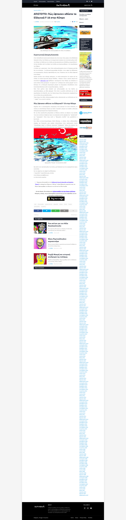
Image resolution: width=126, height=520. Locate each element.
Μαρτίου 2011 (82, 418)
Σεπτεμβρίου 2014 (83, 351)
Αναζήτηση (87, 5)
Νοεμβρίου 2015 (83, 329)
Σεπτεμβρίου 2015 (83, 332)
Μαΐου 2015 (82, 339)
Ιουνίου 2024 (82, 173)
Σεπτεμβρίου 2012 (83, 389)
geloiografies (37, 206)
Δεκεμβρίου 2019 (83, 253)
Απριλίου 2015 (82, 340)
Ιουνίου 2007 (82, 489)
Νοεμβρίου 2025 (83, 147)
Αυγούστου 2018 (83, 279)
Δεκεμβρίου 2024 (83, 163)
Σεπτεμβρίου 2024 (83, 168)
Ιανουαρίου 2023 (83, 196)
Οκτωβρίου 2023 (83, 184)
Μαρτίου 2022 (82, 211)
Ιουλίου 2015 (82, 335)
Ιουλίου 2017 (82, 299)
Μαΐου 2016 (82, 320)
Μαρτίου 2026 (82, 141)
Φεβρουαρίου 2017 (83, 307)
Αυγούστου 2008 (83, 466)
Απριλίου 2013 (82, 378)
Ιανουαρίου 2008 (83, 477)
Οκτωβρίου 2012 (83, 387)
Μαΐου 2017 (82, 302)
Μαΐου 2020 (82, 245)
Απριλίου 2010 (82, 435)
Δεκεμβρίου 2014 (83, 346)
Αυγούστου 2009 (83, 448)
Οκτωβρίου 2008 (83, 463)
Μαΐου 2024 (82, 174)
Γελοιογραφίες (42, 1)
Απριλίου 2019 (82, 266)
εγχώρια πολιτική (48, 204)
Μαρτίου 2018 (82, 286)
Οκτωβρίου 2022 (83, 201)
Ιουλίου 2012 (82, 392)
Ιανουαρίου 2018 (83, 290)
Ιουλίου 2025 (82, 152)
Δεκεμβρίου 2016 (83, 310)
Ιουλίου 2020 (82, 242)
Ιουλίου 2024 (82, 171)
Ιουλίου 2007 (82, 487)
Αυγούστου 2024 (83, 170)
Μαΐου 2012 (82, 395)
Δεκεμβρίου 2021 (83, 215)
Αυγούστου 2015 (83, 334)
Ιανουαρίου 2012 (83, 402)
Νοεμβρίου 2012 (83, 386)
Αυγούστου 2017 (83, 298)
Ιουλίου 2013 (82, 373)
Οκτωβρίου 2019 (83, 256)
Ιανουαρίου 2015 (83, 345)
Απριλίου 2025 (82, 157)
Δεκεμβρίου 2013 (83, 365)
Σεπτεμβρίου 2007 (83, 484)
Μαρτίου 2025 (82, 158)
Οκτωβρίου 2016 (83, 313)
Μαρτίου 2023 (82, 193)
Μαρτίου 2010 (82, 436)
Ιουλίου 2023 (82, 187)
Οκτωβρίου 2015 (83, 331)
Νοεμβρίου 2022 (83, 200)
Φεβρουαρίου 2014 (83, 362)
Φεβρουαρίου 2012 (83, 400)
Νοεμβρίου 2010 (83, 424)
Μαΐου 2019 (82, 264)
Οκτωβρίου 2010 (83, 425)
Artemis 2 (81, 22)
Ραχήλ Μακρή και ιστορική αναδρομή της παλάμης (59, 255)
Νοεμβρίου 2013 (83, 367)
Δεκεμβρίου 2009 (83, 441)
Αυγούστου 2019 (83, 260)
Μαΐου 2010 (82, 433)
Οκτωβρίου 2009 (83, 444)
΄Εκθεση (58, 1)
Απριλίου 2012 (82, 397)
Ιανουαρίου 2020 (83, 252)
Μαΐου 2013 (82, 376)
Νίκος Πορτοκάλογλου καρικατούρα (57, 240)
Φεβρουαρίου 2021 (83, 231)
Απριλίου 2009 (82, 454)
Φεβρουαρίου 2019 (83, 269)
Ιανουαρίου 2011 (83, 421)
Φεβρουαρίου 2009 (83, 457)
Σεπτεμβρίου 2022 (83, 203)
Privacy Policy (83, 517)
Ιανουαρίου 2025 (83, 162)
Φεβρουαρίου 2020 (83, 250)
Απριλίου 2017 (82, 304)
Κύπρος (61, 204)
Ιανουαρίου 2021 (83, 233)
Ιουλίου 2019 (82, 261)
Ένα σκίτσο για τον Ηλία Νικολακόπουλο (58, 224)
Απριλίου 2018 (82, 285)
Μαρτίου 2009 (82, 455)
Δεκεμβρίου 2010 (83, 422)
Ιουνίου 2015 (82, 337)
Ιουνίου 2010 (82, 432)
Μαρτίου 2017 (82, 305)
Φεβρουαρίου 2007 (83, 495)
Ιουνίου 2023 (82, 189)
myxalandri (43, 206)
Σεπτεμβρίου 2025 (83, 151)
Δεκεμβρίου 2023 (83, 181)
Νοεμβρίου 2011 (83, 405)
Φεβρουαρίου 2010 (83, 438)
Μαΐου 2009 (82, 452)
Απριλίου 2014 (82, 359)
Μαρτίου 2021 (82, 230)
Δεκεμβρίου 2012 (83, 384)
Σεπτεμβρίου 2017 (83, 296)
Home (72, 517)
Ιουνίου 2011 (82, 413)
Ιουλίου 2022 (82, 206)
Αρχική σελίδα (37, 10)
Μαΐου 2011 (82, 414)
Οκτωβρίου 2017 (83, 294)
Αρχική (35, 1)
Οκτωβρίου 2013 (83, 369)
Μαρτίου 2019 (82, 267)
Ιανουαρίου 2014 (83, 364)
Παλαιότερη (74, 215)
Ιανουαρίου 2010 (83, 440)
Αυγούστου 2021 (83, 222)
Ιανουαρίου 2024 (83, 179)
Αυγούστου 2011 (83, 410)
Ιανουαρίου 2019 (83, 271)
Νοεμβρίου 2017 (83, 293)
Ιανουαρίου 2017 (83, 309)
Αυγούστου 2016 (83, 316)
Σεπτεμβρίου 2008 (83, 465)
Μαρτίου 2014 (82, 361)
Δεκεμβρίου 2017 (83, 291)
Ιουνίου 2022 (82, 207)
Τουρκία (70, 204)
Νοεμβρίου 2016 (83, 312)
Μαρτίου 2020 (82, 249)
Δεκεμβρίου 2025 (83, 146)
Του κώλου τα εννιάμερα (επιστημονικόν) (85, 15)
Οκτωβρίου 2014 (83, 350)
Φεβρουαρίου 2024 (83, 177)
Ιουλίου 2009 (82, 449)
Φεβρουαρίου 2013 (83, 381)
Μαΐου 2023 (82, 190)
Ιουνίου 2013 (82, 375)
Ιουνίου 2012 (82, 394)
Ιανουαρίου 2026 (83, 144)
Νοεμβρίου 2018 (83, 274)
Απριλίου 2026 (82, 140)
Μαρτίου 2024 (82, 176)
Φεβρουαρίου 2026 (83, 143)
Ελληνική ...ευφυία (83, 19)
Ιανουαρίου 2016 (83, 326)
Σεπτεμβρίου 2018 (83, 277)
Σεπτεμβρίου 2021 (83, 220)
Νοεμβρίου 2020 (83, 236)
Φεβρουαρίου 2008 (83, 476)
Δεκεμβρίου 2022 (83, 198)
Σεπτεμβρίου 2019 (83, 258)
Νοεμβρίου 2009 (83, 443)
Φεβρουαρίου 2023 (83, 195)
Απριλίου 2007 (82, 492)
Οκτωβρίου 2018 (83, 275)
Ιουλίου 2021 (82, 223)
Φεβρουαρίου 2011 (83, 419)
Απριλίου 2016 (82, 321)
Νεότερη (37, 215)
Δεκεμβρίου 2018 (83, 272)
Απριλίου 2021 (82, 228)
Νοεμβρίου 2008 (83, 462)
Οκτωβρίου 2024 (83, 166)
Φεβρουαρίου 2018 (83, 288)
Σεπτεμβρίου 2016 (83, 315)
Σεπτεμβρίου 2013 (83, 370)
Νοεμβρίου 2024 (83, 165)
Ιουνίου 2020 (82, 244)
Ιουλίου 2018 (82, 280)
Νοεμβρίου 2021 (83, 217)
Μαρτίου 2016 (82, 323)
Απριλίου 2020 (82, 247)
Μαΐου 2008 (82, 471)
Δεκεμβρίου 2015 (83, 328)
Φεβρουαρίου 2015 (83, 343)
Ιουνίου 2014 (82, 356)
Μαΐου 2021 (82, 226)
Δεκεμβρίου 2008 (83, 460)
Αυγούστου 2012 (83, 391)
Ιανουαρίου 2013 (83, 383)
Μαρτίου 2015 (82, 342)
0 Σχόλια (58, 21)
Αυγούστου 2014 (83, 353)
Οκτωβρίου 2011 (83, 406)
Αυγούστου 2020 (83, 241)
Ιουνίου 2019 (82, 263)
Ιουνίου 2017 (82, 301)
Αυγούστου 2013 (83, 372)
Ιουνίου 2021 (82, 225)
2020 (43, 10)
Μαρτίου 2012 (82, 399)
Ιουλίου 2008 (82, 468)
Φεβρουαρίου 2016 (83, 324)
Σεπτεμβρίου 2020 (83, 239)
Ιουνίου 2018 (82, 282)
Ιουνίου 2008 (82, 470)
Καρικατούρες (50, 1)
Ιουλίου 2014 (82, 354)
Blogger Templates (43, 517)
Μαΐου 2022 (82, 209)
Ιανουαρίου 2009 (83, 459)
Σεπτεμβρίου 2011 (83, 408)
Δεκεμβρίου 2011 (83, 403)
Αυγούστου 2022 (83, 204)
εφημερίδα (56, 204)
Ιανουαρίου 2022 (83, 214)
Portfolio (90, 517)
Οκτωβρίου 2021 (83, 219)
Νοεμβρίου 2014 (83, 348)
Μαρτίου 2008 (82, 474)
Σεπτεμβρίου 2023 (83, 185)
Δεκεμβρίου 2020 (83, 234)
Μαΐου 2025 (82, 155)
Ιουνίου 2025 (82, 154)
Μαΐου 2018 (82, 283)
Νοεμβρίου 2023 (83, 182)
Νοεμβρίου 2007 (83, 481)
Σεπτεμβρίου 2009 (83, 446)
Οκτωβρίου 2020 (83, 237)
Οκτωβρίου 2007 (83, 482)
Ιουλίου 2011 (82, 411)
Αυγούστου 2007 (83, 485)
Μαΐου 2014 (82, 357)
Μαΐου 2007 (82, 490)
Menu (36, 5)
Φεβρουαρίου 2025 (83, 160)
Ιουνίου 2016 (82, 318)
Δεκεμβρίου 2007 (83, 479)
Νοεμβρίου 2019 (83, 255)
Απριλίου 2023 (82, 192)
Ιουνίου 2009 (82, 451)
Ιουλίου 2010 (82, 430)
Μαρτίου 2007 (82, 493)
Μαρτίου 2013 (82, 380)
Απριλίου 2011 (82, 416)
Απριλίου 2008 (82, 473)
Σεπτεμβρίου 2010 (83, 427)
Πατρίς (65, 204)
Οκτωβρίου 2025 (83, 149)
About (76, 517)
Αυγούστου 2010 (83, 429)
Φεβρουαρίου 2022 (83, 212)
